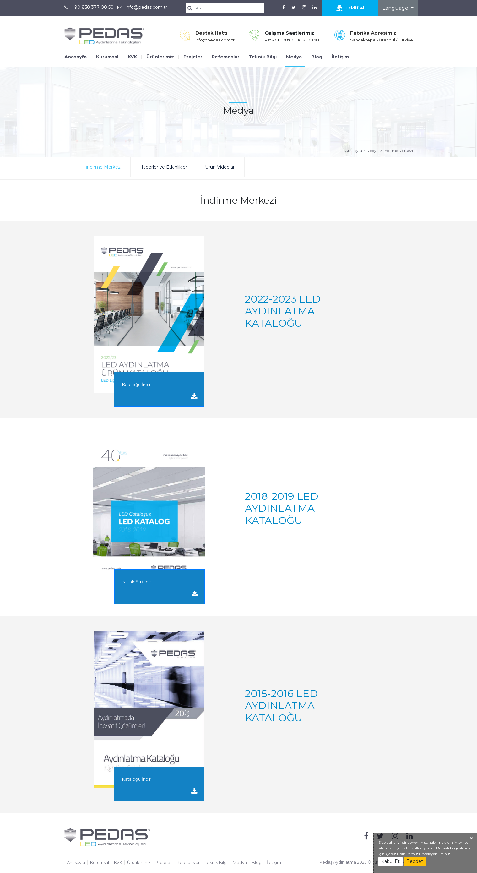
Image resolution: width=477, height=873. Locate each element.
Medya (294, 57)
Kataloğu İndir (160, 391)
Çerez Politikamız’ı (403, 853)
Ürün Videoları (220, 167)
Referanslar (225, 57)
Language (395, 8)
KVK (132, 57)
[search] (227, 8)
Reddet (414, 861)
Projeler (192, 57)
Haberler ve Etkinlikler (163, 167)
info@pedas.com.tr (146, 7)
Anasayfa (75, 57)
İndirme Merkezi (398, 150)
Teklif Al (350, 8)
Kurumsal (107, 57)
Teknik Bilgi (263, 57)
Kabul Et (390, 861)
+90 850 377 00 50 (93, 7)
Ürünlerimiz (160, 57)
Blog (316, 57)
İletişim (340, 57)
